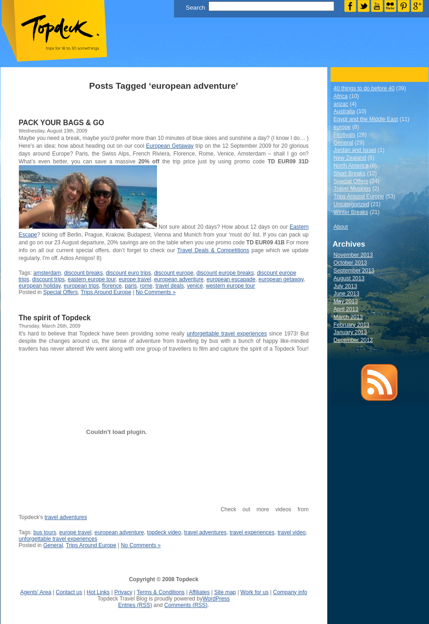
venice (195, 286)
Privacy (123, 592)
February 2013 (352, 325)
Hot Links (98, 592)
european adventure (178, 279)
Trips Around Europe (106, 292)
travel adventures (66, 517)
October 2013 (350, 263)
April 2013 (346, 309)
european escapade (231, 279)
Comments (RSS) (186, 605)
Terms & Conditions (161, 592)
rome (146, 286)
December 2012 (353, 340)
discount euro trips (128, 273)
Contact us (69, 592)
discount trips (48, 279)
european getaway (281, 279)
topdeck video (164, 532)
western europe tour (230, 286)
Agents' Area (36, 592)
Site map (225, 592)
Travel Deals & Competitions (213, 250)
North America (351, 165)
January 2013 (350, 332)
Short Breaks (349, 173)
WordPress (216, 598)
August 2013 (349, 278)
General (53, 545)
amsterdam (47, 273)
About (341, 227)
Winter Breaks (351, 212)
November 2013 (353, 255)
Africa (341, 96)
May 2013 (346, 301)
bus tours (45, 532)
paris (131, 286)
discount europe (173, 273)
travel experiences (252, 532)
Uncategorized (351, 204)
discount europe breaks (225, 273)
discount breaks (83, 273)
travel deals (170, 286)
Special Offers (60, 292)
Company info (290, 592)
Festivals (344, 135)
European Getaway (169, 146)
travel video (292, 532)
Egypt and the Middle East (366, 119)
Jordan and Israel (355, 150)
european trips (81, 286)
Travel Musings (352, 188)
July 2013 (345, 286)
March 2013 (348, 317)
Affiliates (199, 592)
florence (112, 286)
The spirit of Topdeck (55, 318)
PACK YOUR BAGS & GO (61, 123)
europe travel (135, 279)
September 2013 (354, 270)
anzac (341, 104)
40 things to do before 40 (364, 88)
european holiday (40, 286)
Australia (344, 111)
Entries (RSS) (135, 605)
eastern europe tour (92, 279)
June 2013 (346, 293)
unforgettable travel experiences (227, 333)
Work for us (254, 592)
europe (342, 127)
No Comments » (156, 292)
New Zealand (350, 158)
